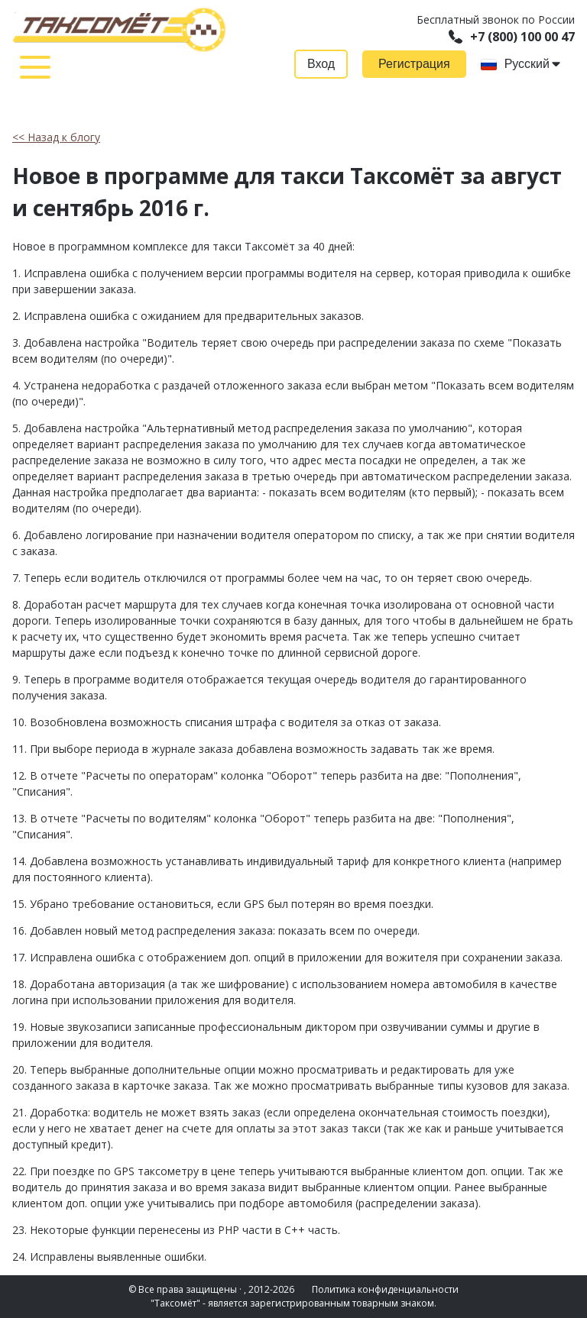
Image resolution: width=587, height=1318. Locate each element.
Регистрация (414, 63)
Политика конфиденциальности (385, 1289)
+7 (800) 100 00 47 (512, 36)
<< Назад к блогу (56, 137)
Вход (321, 63)
